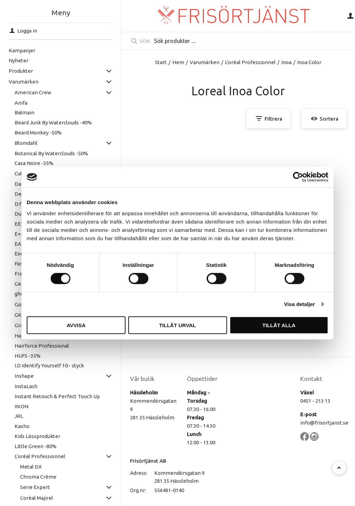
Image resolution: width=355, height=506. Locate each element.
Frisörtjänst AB (148, 461)
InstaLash (23, 386)
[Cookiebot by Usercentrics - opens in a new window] (298, 177)
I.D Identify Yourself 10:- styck (46, 365)
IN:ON (19, 406)
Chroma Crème (36, 477)
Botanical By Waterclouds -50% (48, 153)
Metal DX (28, 467)
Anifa (18, 103)
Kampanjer (19, 50)
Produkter (18, 71)
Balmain (22, 112)
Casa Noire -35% (31, 163)
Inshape (21, 376)
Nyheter (16, 60)
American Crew (30, 92)
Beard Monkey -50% (35, 133)
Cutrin (19, 173)
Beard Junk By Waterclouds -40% (50, 122)
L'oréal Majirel (34, 498)
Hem (178, 62)
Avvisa (76, 325)
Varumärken (21, 82)
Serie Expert (32, 487)
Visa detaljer (299, 304)
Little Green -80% (33, 446)
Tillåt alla (278, 325)
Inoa (286, 62)
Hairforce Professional (39, 346)
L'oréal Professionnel (37, 456)
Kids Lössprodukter (35, 436)
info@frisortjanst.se (324, 423)
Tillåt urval (177, 325)
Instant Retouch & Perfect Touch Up (54, 396)
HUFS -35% (25, 356)
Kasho (19, 426)
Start (161, 62)
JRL (16, 416)
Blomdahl (23, 143)
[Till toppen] (339, 467)
